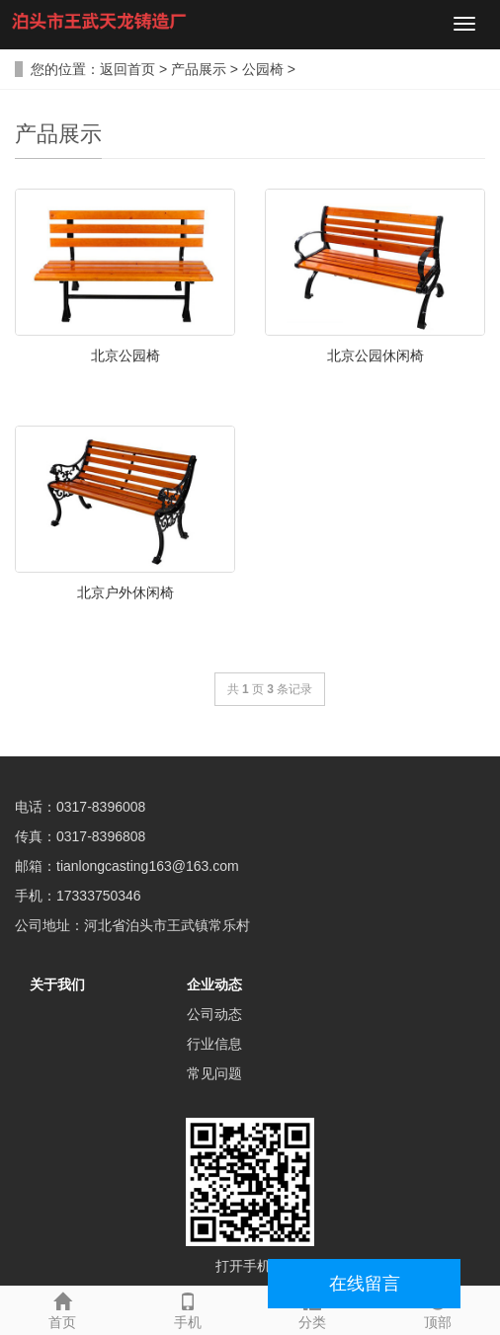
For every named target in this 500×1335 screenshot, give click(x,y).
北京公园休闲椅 (375, 355)
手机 (188, 1308)
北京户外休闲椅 (125, 592)
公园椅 (263, 69)
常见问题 (214, 1073)
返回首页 (127, 69)
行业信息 (214, 1044)
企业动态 (214, 984)
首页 (62, 1308)
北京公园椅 (125, 355)
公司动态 (214, 1014)
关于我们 (57, 984)
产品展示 (198, 69)
